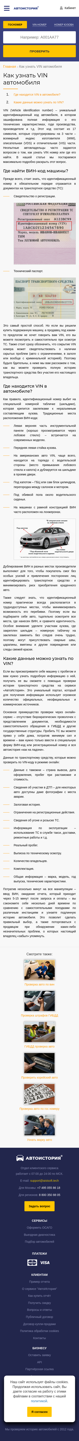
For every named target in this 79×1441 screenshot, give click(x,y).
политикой (39, 1401)
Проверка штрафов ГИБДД (39, 1003)
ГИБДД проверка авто (39, 1034)
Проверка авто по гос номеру (40, 1096)
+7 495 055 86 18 (48, 1187)
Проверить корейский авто (39, 1065)
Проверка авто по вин (39, 972)
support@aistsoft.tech (44, 1180)
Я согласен (39, 1412)
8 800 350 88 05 (49, 1195)
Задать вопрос (39, 1206)
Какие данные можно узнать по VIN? (39, 102)
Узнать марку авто (39, 1128)
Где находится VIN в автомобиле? (37, 94)
